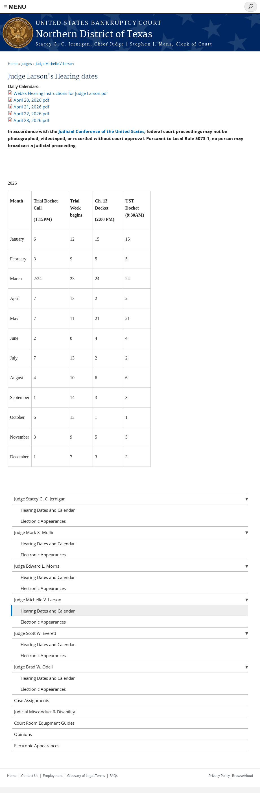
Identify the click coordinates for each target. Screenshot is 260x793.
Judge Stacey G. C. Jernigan (39, 499)
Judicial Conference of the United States (101, 131)
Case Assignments (31, 700)
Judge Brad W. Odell (33, 667)
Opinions (23, 734)
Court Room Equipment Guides (44, 723)
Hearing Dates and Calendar (48, 510)
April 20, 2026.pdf (31, 100)
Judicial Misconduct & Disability (44, 711)
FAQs (114, 775)
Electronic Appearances (43, 521)
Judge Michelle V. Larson (55, 63)
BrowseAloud (242, 775)
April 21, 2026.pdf (31, 107)
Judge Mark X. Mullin (34, 532)
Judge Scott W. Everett (35, 633)
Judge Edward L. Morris (36, 566)
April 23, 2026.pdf (31, 120)
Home (13, 63)
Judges (26, 63)
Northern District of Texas (94, 34)
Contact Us (29, 775)
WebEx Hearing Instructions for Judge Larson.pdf (61, 93)
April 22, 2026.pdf (31, 113)
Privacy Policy (219, 775)
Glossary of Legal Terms (86, 775)
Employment (53, 775)
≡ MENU (15, 6)
